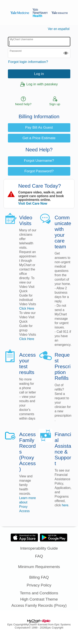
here (65, 505)
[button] (65, 53)
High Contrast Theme (39, 599)
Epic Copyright (16, 624)
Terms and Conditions (39, 593)
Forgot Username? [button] (39, 160)
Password (15, 50)
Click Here (26, 308)
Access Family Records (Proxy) (39, 605)
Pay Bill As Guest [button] (39, 127)
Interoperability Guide (39, 548)
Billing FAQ (39, 577)
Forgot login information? (28, 62)
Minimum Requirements (39, 567)
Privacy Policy (39, 585)
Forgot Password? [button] (39, 171)
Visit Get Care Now (32, 203)
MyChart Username (21, 39)
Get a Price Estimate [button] (39, 138)
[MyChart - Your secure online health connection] (38, 12)
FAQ (39, 556)
